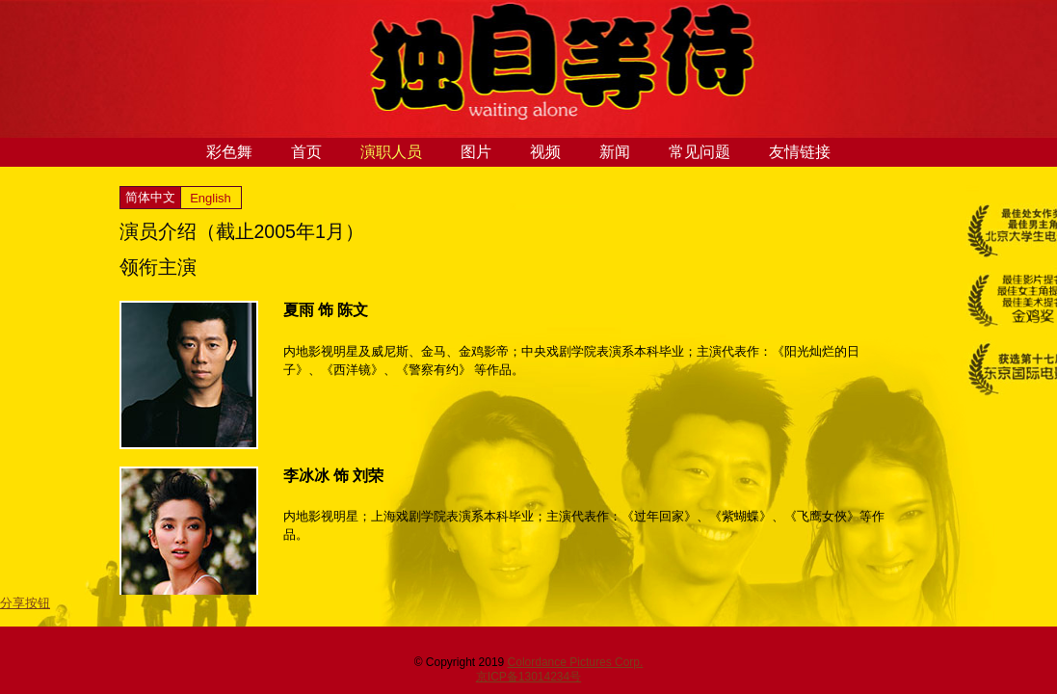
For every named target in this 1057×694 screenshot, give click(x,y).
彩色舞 (229, 152)
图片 (476, 152)
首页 (306, 152)
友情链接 (800, 152)
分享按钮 (25, 603)
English (210, 198)
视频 (545, 152)
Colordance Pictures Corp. (576, 662)
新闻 (614, 152)
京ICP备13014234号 (528, 676)
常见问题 (699, 152)
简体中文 (150, 197)
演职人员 (391, 152)
